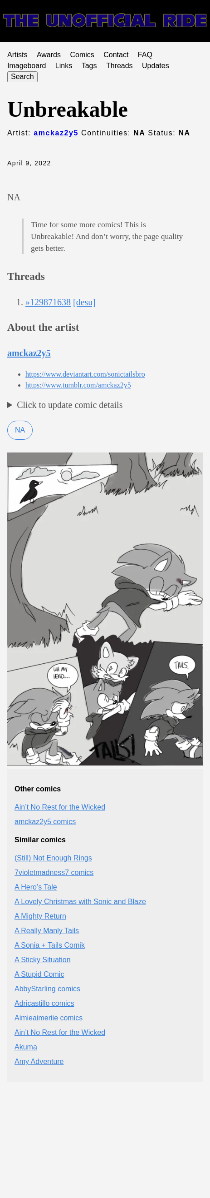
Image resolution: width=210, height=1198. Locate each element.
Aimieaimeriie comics (49, 1018)
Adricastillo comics (44, 1003)
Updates (155, 66)
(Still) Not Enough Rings (53, 858)
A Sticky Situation (43, 960)
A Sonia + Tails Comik (50, 945)
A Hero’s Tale (36, 887)
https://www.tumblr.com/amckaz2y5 (78, 385)
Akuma (26, 1047)
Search (22, 76)
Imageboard (26, 66)
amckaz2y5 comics (45, 821)
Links (63, 66)
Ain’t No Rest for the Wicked (60, 807)
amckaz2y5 (56, 133)
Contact (115, 55)
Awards (49, 55)
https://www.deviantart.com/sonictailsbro (85, 374)
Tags (89, 66)
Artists (17, 55)
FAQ (145, 55)
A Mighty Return (40, 916)
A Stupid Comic (39, 974)
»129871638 (48, 302)
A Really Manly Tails (47, 931)
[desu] (84, 302)
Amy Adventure (39, 1061)
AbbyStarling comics (47, 989)
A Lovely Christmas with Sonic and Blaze (80, 901)
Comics (82, 55)
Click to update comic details (69, 405)
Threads (119, 66)
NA (20, 430)
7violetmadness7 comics (54, 872)
